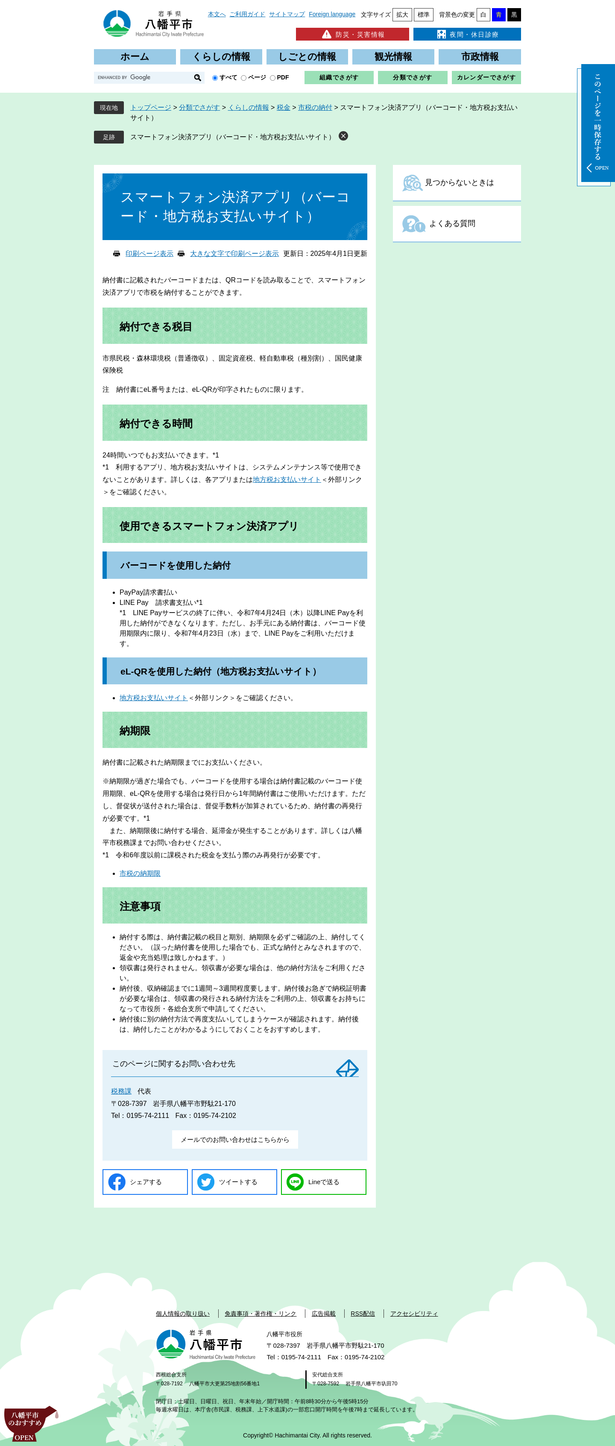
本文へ (217, 14)
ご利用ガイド (247, 14)
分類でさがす (412, 77)
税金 (283, 107)
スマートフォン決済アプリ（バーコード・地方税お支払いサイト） (232, 137)
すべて (228, 77)
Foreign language (332, 14)
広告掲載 (324, 1313)
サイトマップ (287, 14)
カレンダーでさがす (486, 77)
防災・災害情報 (352, 34)
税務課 (121, 1091)
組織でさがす (339, 77)
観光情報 (393, 56)
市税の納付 (315, 107)
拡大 (402, 14)
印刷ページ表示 (149, 253)
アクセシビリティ (414, 1313)
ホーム (134, 56)
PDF (283, 77)
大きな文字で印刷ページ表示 (234, 253)
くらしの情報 (221, 56)
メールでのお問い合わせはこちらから (235, 1139)
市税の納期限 (140, 873)
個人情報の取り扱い (183, 1313)
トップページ (150, 107)
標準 (424, 14)
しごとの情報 (307, 56)
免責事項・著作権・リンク (260, 1313)
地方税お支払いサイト (287, 479)
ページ (257, 77)
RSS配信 (363, 1313)
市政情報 (480, 56)
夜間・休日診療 (467, 34)
